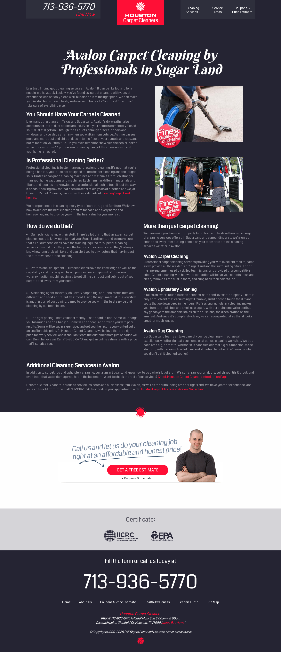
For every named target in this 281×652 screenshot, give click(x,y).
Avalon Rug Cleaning (163, 331)
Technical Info (188, 602)
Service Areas (217, 10)
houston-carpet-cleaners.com (172, 632)
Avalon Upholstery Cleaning (170, 289)
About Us (85, 602)
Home (66, 602)
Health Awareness (157, 602)
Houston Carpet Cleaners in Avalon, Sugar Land (172, 389)
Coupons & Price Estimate (118, 602)
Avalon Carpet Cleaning (165, 256)
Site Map (213, 602)
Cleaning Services (193, 10)
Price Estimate (242, 10)
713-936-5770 (141, 582)
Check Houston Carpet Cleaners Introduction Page (193, 377)
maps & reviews (173, 622)
